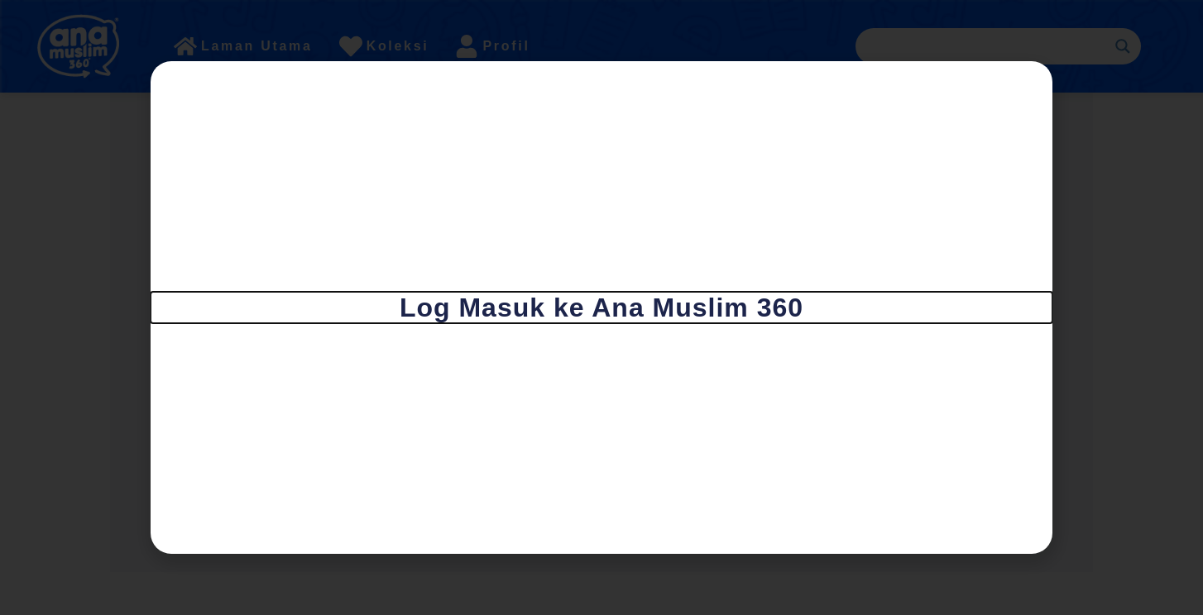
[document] (601, 307)
